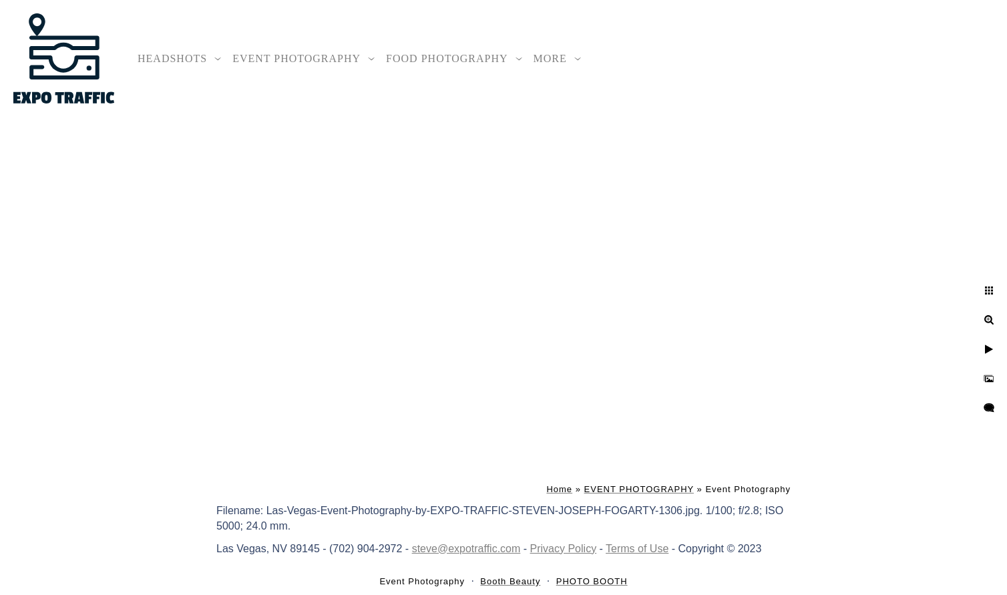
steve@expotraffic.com (466, 548)
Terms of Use (637, 548)
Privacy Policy (563, 548)
